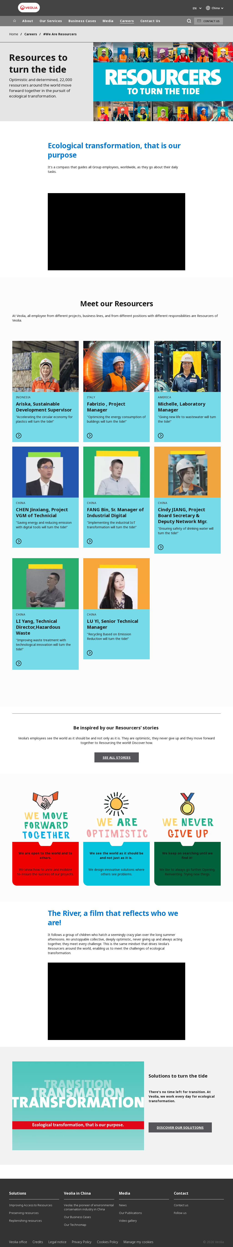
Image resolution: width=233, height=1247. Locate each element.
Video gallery (128, 1221)
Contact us (211, 21)
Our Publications (130, 1213)
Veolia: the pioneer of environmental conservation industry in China (89, 1207)
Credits (38, 1242)
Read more (45, 391)
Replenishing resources (25, 1221)
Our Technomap (75, 1225)
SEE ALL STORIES (117, 757)
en (195, 8)
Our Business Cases (77, 1217)
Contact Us (150, 21)
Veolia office (18, 1242)
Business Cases (82, 21)
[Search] (188, 21)
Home (13, 34)
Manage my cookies (138, 1242)
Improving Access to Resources (30, 1205)
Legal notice (57, 1242)
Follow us (180, 1213)
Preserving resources (23, 1213)
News (123, 1205)
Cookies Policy (107, 1242)
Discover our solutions (180, 1127)
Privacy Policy (81, 1242)
